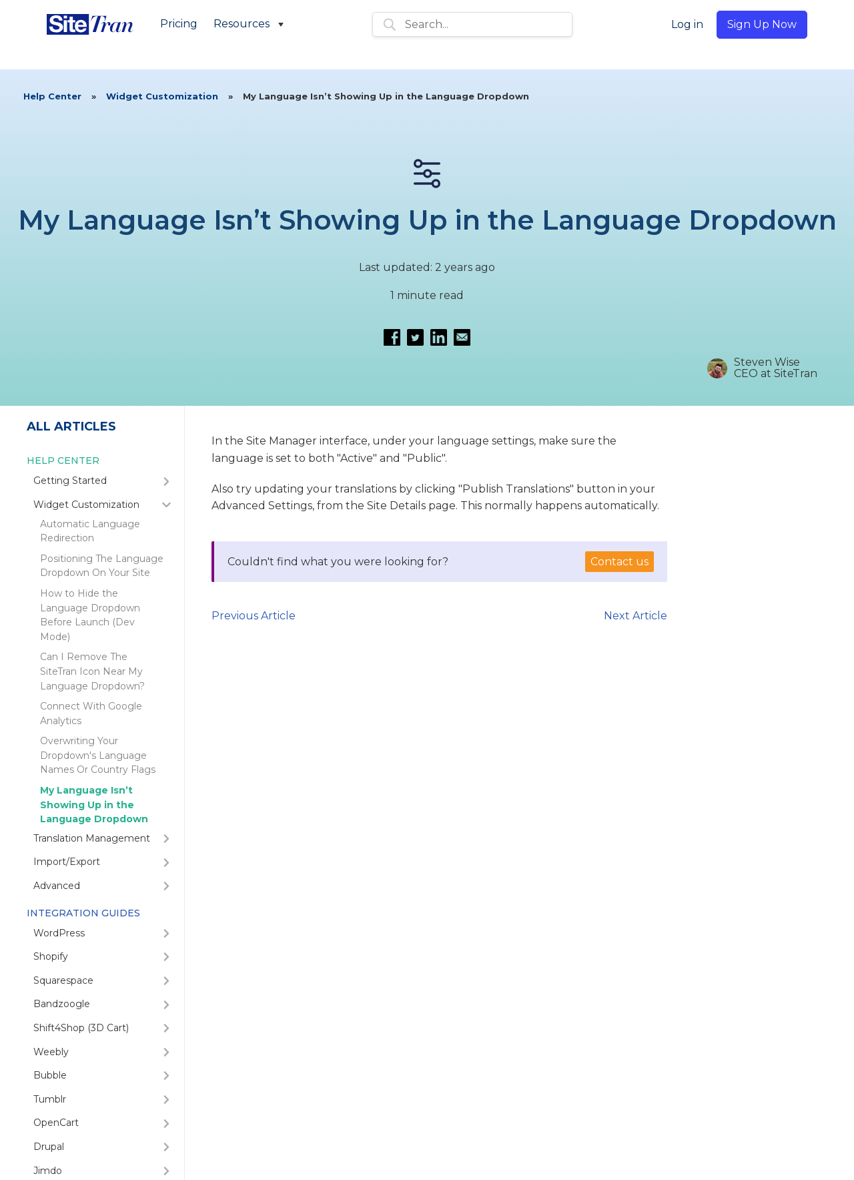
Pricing (178, 23)
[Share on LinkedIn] (438, 337)
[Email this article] (462, 337)
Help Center (52, 96)
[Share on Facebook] (392, 337)
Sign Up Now (762, 24)
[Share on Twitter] (415, 337)
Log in (687, 24)
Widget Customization (162, 96)
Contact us (619, 561)
